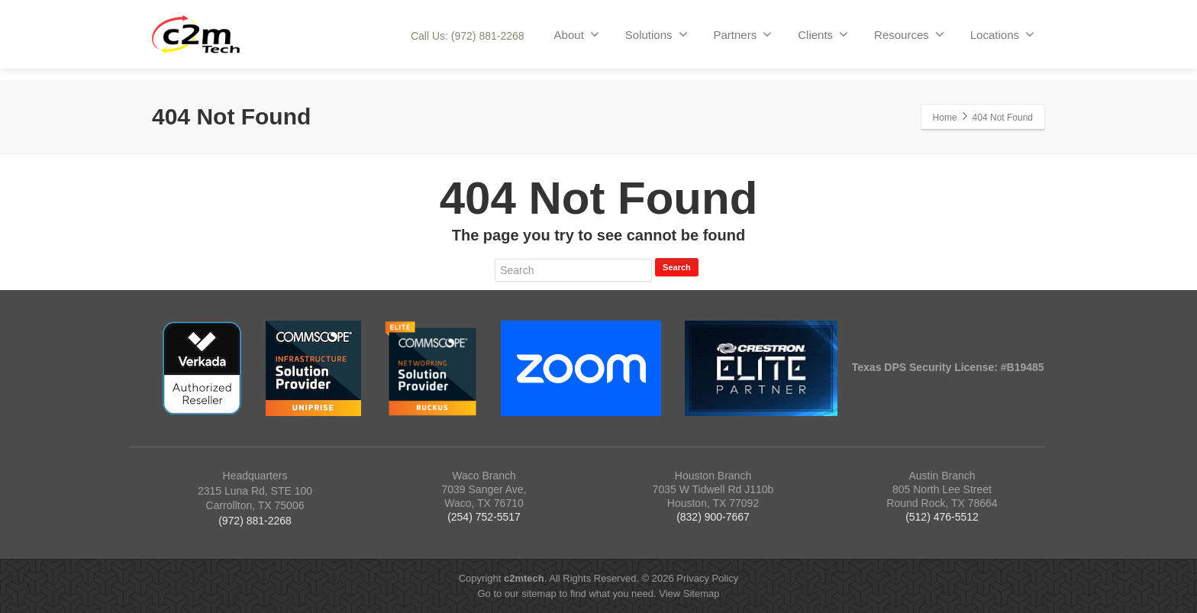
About (576, 34)
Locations (1002, 34)
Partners (743, 34)
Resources (909, 34)
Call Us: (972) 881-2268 (467, 36)
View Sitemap (689, 593)
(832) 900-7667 (713, 517)
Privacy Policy (707, 578)
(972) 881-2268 (255, 521)
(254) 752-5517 (484, 517)
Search (677, 267)
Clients (823, 34)
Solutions (656, 34)
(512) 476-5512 (942, 517)
